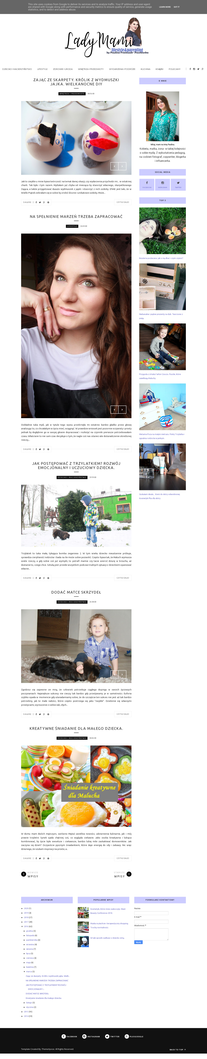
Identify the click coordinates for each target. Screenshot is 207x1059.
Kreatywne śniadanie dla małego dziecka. (76, 731)
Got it (176, 7)
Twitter (178, 184)
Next (122, 167)
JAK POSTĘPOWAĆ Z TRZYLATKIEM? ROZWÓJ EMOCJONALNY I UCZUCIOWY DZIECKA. (76, 466)
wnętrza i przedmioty (72, 94)
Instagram (162, 184)
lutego (29, 1008)
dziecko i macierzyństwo (72, 478)
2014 (26, 1022)
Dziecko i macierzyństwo (17, 69)
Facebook (147, 184)
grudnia (29, 936)
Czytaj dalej (123, 202)
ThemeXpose (48, 1054)
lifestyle (72, 227)
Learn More (165, 7)
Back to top (178, 1055)
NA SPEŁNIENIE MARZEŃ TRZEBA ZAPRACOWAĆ (76, 217)
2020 (26, 914)
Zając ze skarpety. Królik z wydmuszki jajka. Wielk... (48, 981)
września (30, 950)
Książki (159, 69)
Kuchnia (145, 69)
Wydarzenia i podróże (122, 69)
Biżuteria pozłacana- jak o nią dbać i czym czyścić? (161, 258)
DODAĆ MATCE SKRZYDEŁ (76, 593)
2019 (26, 918)
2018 (26, 923)
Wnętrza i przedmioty (91, 69)
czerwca (30, 963)
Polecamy (175, 69)
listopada (30, 941)
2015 (26, 1017)
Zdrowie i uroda (63, 69)
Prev (114, 167)
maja (28, 968)
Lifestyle (42, 69)
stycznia (29, 1013)
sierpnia (29, 954)
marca (29, 977)
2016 (26, 932)
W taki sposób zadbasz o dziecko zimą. (107, 943)
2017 (26, 927)
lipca (28, 959)
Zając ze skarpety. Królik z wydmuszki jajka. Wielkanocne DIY (76, 82)
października (31, 945)
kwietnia (30, 972)
